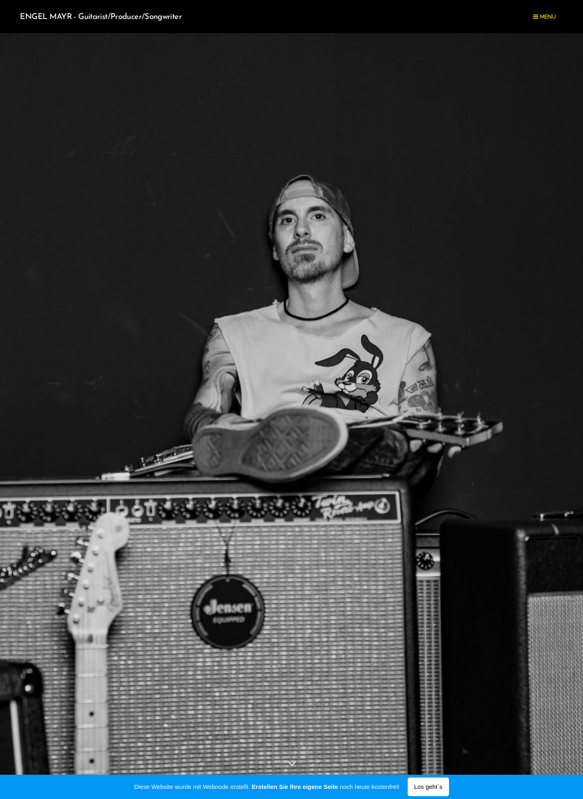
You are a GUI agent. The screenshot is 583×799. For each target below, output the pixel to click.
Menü (544, 16)
